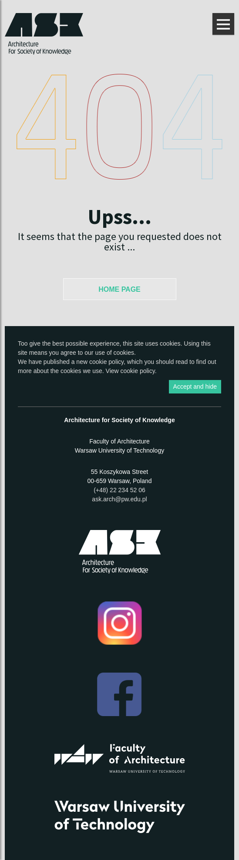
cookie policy (106, 361)
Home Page (119, 289)
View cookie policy (130, 370)
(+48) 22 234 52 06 (119, 490)
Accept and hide (195, 386)
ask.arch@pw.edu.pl (119, 499)
